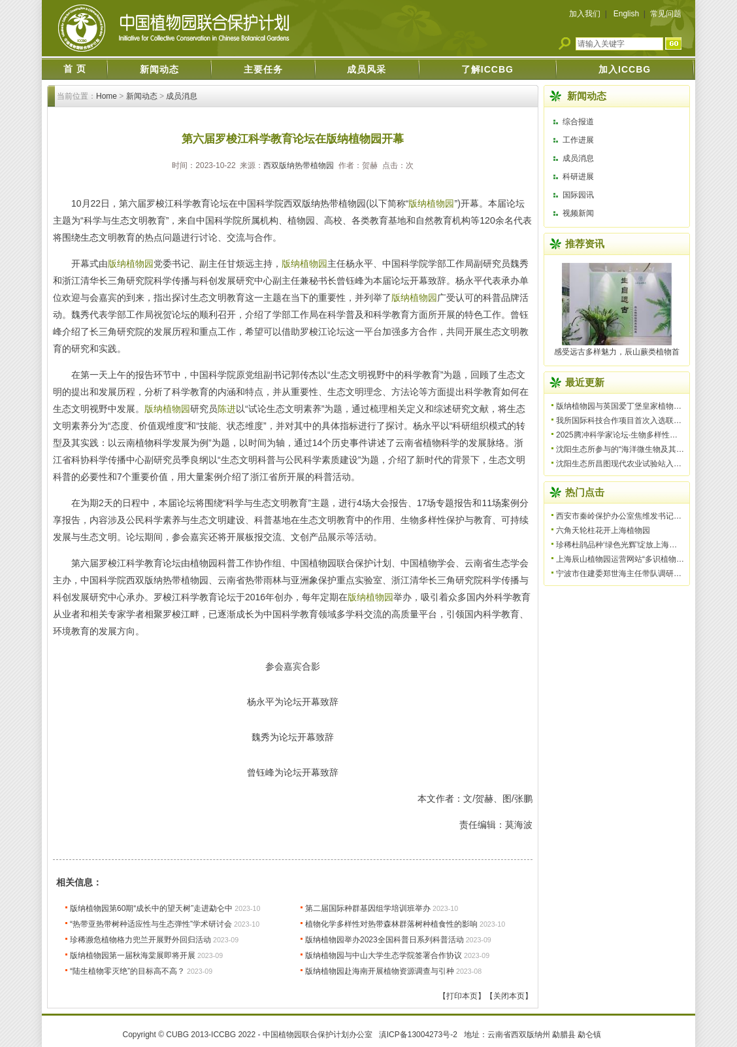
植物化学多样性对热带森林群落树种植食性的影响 (391, 924)
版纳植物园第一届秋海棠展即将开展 (132, 955)
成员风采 (366, 69)
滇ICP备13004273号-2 (418, 1034)
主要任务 (263, 69)
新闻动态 (159, 69)
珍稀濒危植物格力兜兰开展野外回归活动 (140, 939)
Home (106, 96)
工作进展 (578, 140)
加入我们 (584, 13)
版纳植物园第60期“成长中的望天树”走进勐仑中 (151, 908)
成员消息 (181, 96)
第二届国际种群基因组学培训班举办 (368, 908)
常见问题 (665, 13)
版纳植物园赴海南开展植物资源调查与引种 (379, 971)
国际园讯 (578, 194)
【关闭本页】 (508, 996)
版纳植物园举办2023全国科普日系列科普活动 (384, 939)
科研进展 (578, 176)
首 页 (74, 68)
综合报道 (578, 121)
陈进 (227, 408)
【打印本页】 (461, 996)
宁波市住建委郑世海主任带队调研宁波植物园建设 (642, 573)
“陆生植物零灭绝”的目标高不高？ (127, 971)
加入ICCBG (624, 69)
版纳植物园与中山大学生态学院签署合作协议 (383, 955)
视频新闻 (578, 213)
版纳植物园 (431, 203)
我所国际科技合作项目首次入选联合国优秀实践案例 (646, 420)
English (626, 13)
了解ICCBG (487, 69)
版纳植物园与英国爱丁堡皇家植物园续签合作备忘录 (646, 406)
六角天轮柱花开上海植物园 (603, 530)
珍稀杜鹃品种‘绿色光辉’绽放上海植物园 (624, 544)
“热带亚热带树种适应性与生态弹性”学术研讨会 (151, 924)
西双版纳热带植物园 (298, 165)
